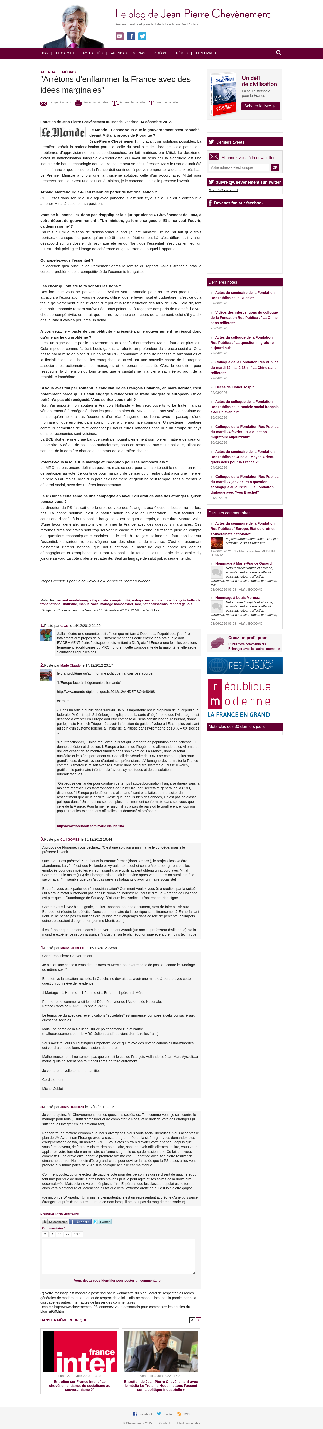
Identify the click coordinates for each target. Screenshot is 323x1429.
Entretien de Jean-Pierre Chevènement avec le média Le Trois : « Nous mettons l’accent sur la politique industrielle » (161, 1386)
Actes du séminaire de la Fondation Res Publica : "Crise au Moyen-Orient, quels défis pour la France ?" (243, 457)
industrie (70, 604)
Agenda (223, 128)
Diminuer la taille (163, 102)
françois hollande (187, 600)
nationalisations (155, 604)
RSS (187, 1414)
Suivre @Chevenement (223, 190)
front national (50, 604)
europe (165, 600)
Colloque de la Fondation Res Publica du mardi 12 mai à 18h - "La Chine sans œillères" (244, 367)
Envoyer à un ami (55, 102)
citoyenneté (99, 600)
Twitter (169, 1414)
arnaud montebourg (72, 600)
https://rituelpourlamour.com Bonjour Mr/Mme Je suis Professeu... (252, 541)
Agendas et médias (125, 53)
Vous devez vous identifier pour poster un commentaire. (118, 1280)
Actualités (90, 53)
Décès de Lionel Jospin (235, 387)
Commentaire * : (54, 1228)
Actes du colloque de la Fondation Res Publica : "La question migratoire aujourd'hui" (242, 342)
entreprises (141, 600)
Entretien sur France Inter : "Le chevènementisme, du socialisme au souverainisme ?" (79, 1386)
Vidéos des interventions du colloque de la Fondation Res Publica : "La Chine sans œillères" (244, 317)
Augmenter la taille (128, 102)
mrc (138, 604)
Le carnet (62, 53)
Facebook (146, 1414)
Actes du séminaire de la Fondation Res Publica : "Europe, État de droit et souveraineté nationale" (243, 528)
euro (155, 600)
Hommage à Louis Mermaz (237, 598)
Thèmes (179, 53)
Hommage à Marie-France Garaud (243, 563)
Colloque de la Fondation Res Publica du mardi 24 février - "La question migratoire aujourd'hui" (244, 432)
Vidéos (157, 53)
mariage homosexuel (116, 604)
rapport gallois (181, 604)
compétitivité (120, 600)
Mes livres (203, 53)
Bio (45, 53)
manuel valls (88, 604)
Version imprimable (91, 102)
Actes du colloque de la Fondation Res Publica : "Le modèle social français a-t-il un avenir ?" (245, 407)
